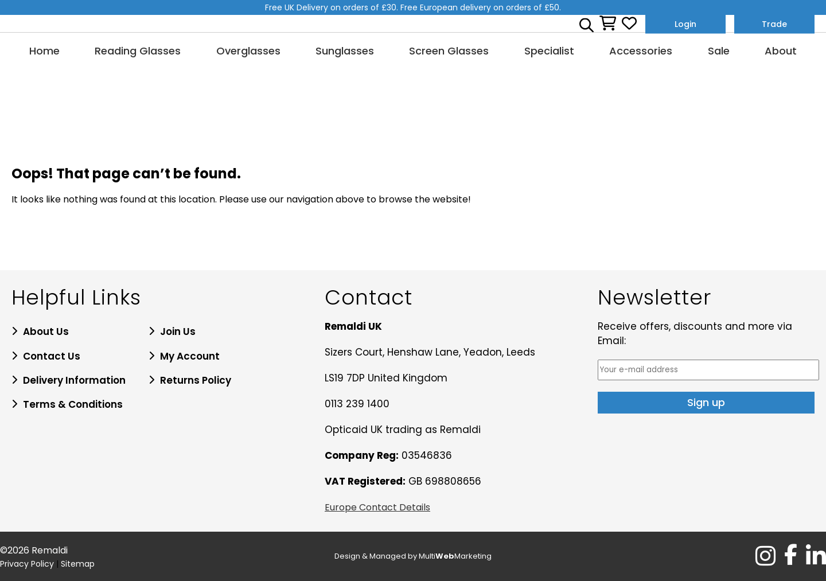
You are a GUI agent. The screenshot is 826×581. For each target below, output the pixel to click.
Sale (719, 51)
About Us (46, 331)
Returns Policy (195, 380)
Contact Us (51, 356)
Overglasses (248, 51)
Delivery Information (74, 380)
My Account (190, 356)
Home (44, 51)
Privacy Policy (27, 564)
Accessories (640, 51)
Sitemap (78, 564)
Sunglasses (344, 51)
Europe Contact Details (377, 507)
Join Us (178, 331)
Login (685, 23)
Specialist (549, 51)
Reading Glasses (138, 51)
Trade (774, 23)
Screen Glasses (449, 51)
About (781, 51)
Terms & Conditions (73, 404)
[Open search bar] (586, 23)
